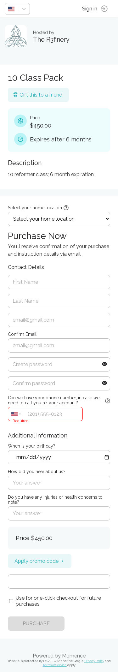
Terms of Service (55, 665)
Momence (74, 656)
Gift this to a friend (37, 95)
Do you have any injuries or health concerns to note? (55, 500)
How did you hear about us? (36, 471)
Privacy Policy (94, 661)
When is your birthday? (31, 446)
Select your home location (35, 207)
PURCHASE (36, 624)
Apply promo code (39, 561)
